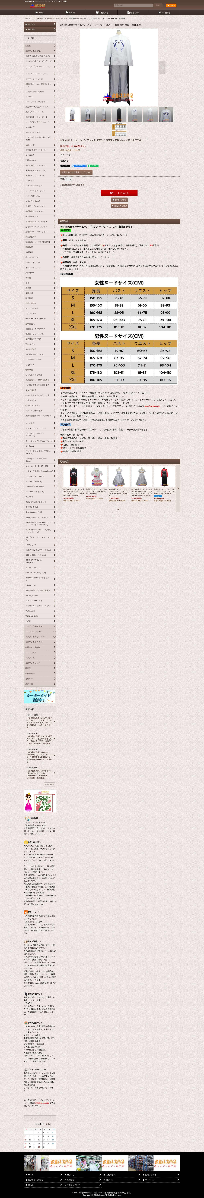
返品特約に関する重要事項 (72, 185)
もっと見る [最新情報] (49, 784)
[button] (76, 67)
